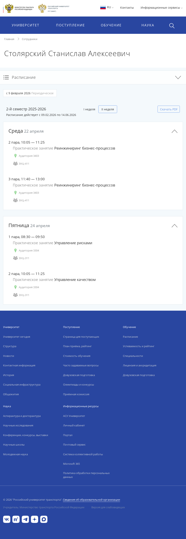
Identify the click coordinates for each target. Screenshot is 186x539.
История (8, 375)
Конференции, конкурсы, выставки (25, 435)
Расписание (130, 336)
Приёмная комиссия (76, 394)
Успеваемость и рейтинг (138, 346)
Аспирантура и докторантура (22, 416)
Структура (9, 346)
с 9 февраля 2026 (30, 93)
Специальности (133, 356)
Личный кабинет (74, 425)
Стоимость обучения (76, 356)
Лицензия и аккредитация (139, 365)
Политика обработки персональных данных (86, 475)
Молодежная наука (15, 454)
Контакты (127, 7)
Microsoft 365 (71, 464)
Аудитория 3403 (26, 156)
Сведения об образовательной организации (91, 499)
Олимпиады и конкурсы (78, 384)
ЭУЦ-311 (21, 258)
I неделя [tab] (89, 109)
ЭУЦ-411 (21, 164)
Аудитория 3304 (26, 250)
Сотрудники (29, 39)
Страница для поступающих (81, 336)
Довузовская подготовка (79, 375)
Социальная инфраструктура (21, 384)
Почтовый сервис (74, 444)
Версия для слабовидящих (108, 507)
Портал (67, 435)
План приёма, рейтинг (77, 346)
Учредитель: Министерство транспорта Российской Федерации (43, 507)
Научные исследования (18, 425)
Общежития (11, 394)
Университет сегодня (16, 336)
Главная (9, 39)
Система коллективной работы (83, 454)
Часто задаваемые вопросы (81, 365)
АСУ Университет (74, 416)
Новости (8, 356)
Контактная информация (19, 365)
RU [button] (107, 7)
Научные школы (14, 444)
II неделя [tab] (107, 109)
